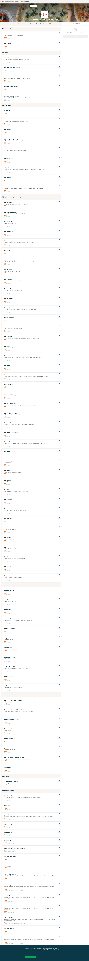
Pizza (27, 23)
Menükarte (33, 6)
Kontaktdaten (50, 6)
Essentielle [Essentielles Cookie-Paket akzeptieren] (42, 956)
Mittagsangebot (4, 23)
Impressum (58, 6)
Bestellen (75, 36)
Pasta (31, 23)
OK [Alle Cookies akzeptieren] (30, 956)
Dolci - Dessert (52, 23)
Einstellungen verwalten (48, 951)
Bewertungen (41, 6)
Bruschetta (12, 23)
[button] (60, 24)
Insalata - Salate (20, 23)
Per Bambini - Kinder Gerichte (41, 23)
